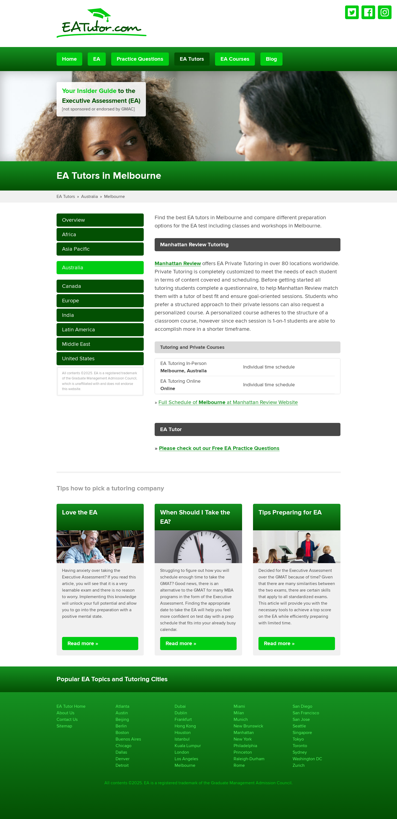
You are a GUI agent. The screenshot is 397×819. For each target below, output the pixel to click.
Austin (122, 712)
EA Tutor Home (71, 706)
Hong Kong (185, 726)
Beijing (122, 719)
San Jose (301, 719)
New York (243, 739)
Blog (271, 59)
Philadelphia (245, 745)
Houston (183, 732)
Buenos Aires (128, 739)
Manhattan (244, 732)
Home (69, 59)
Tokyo (298, 739)
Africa (69, 234)
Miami (239, 706)
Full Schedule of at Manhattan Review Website (228, 402)
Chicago (123, 745)
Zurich (299, 765)
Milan (239, 712)
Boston (122, 732)
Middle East (76, 344)
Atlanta (122, 706)
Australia (89, 196)
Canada (71, 286)
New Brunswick (248, 726)
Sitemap (64, 726)
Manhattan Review (178, 263)
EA (96, 59)
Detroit (122, 765)
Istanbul (182, 739)
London (182, 752)
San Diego (302, 706)
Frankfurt (183, 719)
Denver (123, 758)
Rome (239, 765)
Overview (73, 220)
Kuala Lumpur (188, 745)
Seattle (299, 726)
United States (78, 358)
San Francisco (306, 712)
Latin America (78, 329)
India (68, 315)
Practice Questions (140, 59)
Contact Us (67, 719)
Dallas (121, 752)
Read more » (82, 643)
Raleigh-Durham (249, 758)
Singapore (302, 732)
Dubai (180, 706)
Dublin (181, 712)
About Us (65, 712)
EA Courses (234, 59)
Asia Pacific (76, 249)
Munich (241, 719)
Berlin (121, 726)
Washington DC (307, 758)
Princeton (243, 752)
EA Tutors (192, 59)
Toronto (300, 745)
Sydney (300, 752)
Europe (70, 300)
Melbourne (114, 196)
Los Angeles (186, 758)
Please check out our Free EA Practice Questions (219, 448)
